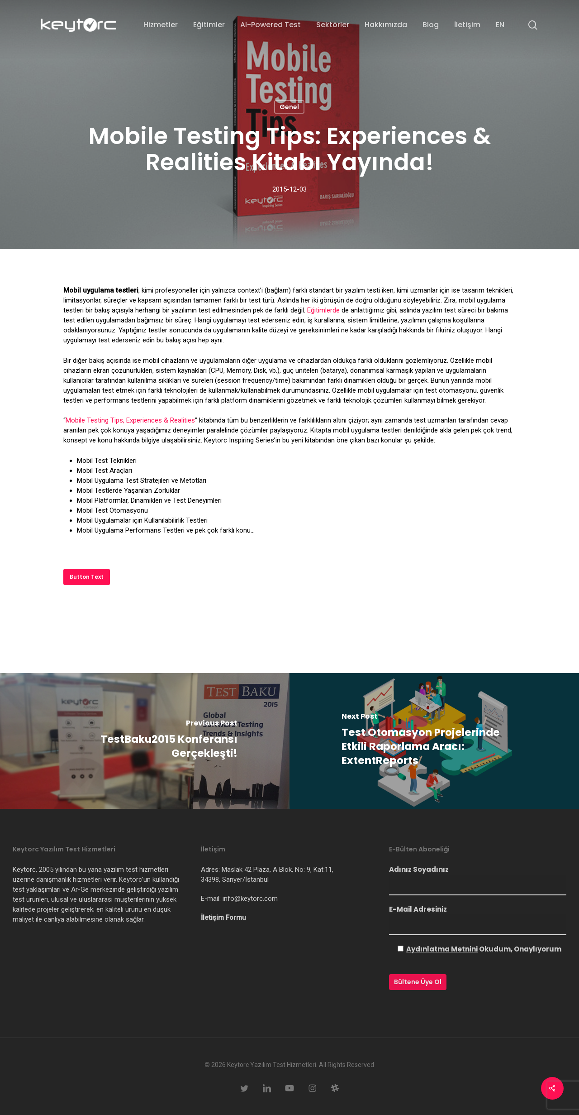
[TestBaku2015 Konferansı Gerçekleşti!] (145, 741)
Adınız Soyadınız (477, 880)
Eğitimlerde (323, 310)
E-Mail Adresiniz (477, 919)
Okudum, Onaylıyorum (483, 949)
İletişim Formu (223, 917)
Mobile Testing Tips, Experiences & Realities (130, 420)
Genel (289, 106)
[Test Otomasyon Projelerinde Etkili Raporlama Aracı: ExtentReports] (434, 741)
